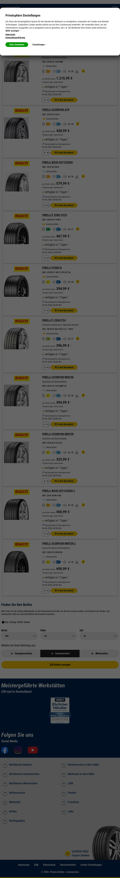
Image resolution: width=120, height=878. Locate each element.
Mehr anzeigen (13, 30)
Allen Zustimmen (16, 44)
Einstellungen (39, 44)
